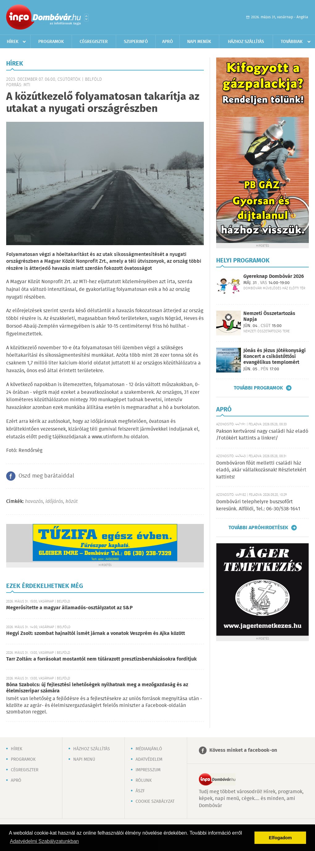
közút (71, 501)
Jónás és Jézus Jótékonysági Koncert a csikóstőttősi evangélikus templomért (274, 356)
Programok (51, 41)
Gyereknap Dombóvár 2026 (273, 276)
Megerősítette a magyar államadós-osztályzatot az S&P (69, 608)
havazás (34, 501)
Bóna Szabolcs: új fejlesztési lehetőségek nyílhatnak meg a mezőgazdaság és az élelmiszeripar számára (97, 688)
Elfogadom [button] (280, 837)
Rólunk (144, 780)
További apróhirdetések (258, 527)
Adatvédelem (149, 759)
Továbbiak (292, 41)
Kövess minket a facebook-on (243, 750)
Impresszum (148, 770)
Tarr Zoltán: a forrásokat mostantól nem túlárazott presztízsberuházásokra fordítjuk (101, 659)
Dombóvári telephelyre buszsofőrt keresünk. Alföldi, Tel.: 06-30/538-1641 (258, 505)
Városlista (86, 18)
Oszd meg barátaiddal (46, 476)
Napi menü (84, 759)
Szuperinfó (136, 41)
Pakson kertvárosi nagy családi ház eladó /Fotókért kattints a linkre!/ (262, 435)
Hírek (13, 41)
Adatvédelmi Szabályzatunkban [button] (44, 841)
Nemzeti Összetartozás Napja (269, 316)
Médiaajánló (149, 749)
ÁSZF (140, 791)
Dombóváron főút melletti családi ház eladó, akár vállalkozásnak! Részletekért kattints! (261, 470)
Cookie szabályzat (155, 801)
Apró (167, 41)
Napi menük (199, 41)
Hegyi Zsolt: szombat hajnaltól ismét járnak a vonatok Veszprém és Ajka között (95, 633)
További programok (258, 388)
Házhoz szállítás (246, 41)
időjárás (54, 501)
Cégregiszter (94, 41)
